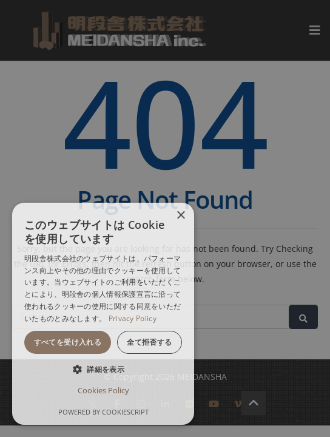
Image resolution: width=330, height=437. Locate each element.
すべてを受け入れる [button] (68, 342)
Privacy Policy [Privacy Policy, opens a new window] (133, 318)
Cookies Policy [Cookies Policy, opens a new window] (103, 390)
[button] (103, 369)
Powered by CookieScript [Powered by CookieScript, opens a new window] (103, 411)
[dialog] (103, 314)
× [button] (180, 215)
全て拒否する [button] (149, 342)
